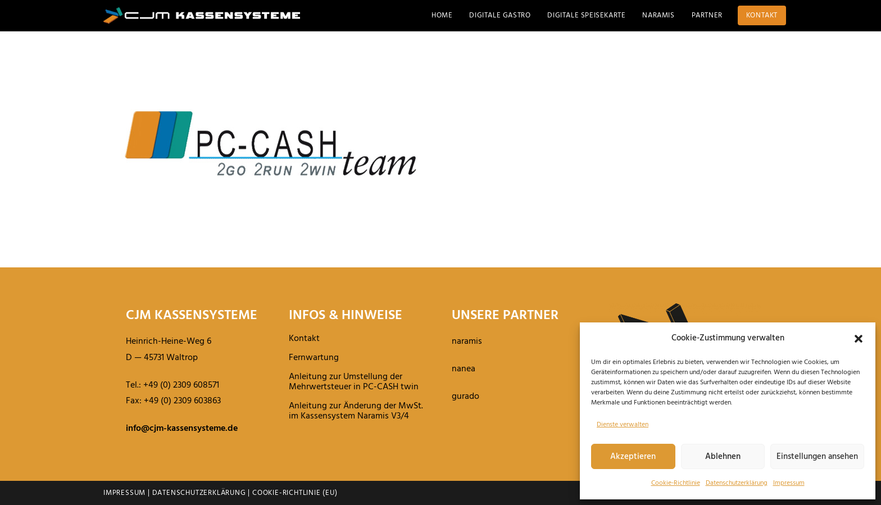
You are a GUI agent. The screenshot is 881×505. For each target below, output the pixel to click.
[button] (858, 338)
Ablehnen (723, 456)
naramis (467, 341)
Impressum (789, 483)
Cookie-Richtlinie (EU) (295, 493)
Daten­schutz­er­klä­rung (737, 483)
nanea (463, 369)
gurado (465, 396)
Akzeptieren (633, 456)
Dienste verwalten (622, 424)
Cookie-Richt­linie (675, 483)
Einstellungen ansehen (817, 456)
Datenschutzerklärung (199, 493)
